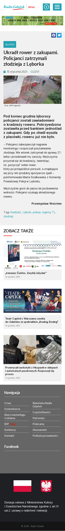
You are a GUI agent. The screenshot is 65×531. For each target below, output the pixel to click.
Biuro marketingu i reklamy (14, 416)
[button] (53, 35)
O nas (7, 403)
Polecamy (38, 423)
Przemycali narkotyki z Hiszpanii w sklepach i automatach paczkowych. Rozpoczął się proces (31, 371)
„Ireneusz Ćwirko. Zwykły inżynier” (25, 272)
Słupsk (9, 44)
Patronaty (39, 418)
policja (37, 212)
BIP (6, 423)
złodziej (8, 216)
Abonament (40, 429)
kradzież (16, 212)
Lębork (27, 212)
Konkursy (10, 429)
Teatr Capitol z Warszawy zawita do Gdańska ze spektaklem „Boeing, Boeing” (31, 320)
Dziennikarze (12, 408)
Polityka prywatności (45, 435)
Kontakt (9, 435)
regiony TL (49, 212)
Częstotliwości (41, 412)
